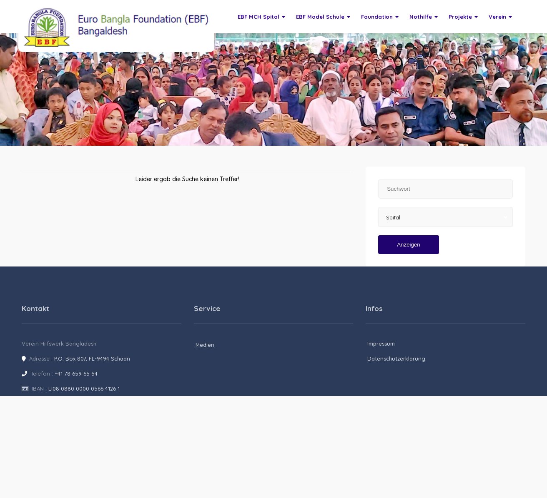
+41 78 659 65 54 (76, 373)
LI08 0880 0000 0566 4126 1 (84, 388)
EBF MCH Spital (261, 16)
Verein (500, 16)
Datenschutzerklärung (396, 358)
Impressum (381, 343)
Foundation (380, 16)
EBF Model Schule (323, 16)
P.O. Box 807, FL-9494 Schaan (92, 358)
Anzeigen (408, 245)
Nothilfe (423, 16)
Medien (205, 344)
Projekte (463, 16)
